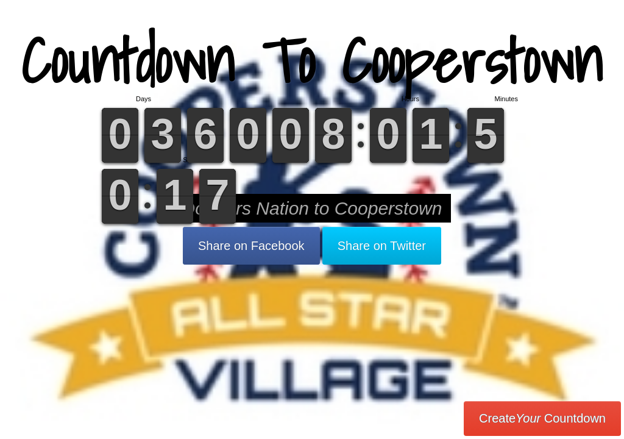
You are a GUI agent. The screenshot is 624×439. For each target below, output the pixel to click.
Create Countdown (542, 418)
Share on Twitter (382, 245)
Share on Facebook (251, 245)
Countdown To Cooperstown (312, 60)
